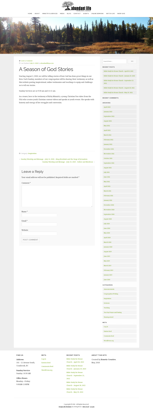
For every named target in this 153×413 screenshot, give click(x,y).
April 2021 (107, 186)
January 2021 (108, 200)
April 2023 (107, 107)
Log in (106, 327)
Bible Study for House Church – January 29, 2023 (119, 76)
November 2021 (109, 154)
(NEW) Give (121, 13)
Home (30, 13)
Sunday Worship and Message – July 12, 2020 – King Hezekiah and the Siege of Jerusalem (54, 159)
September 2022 (109, 116)
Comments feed (109, 336)
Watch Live (110, 13)
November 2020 (109, 210)
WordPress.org (109, 341)
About (37, 13)
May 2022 (107, 126)
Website (25, 230)
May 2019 (107, 261)
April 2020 (107, 237)
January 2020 (108, 247)
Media (62, 13)
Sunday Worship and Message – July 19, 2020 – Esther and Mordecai (67, 162)
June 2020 (107, 228)
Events (86, 13)
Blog (69, 13)
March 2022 (107, 135)
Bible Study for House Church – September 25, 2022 (75, 375)
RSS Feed (86, 407)
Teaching (107, 308)
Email (25, 221)
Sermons (107, 303)
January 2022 (108, 144)
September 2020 (109, 214)
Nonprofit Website (65, 407)
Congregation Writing (111, 294)
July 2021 (107, 172)
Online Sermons (97, 13)
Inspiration (32, 153)
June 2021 (107, 177)
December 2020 (109, 205)
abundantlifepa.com (47, 63)
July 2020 (107, 224)
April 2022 (107, 130)
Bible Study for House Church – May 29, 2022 (118, 92)
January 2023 (108, 112)
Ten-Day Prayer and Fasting (113, 312)
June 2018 (107, 280)
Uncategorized (108, 317)
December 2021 (109, 149)
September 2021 (109, 163)
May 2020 (107, 233)
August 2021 (108, 168)
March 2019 (107, 265)
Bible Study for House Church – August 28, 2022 (119, 88)
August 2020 (108, 219)
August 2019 (108, 251)
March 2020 (107, 242)
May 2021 (107, 182)
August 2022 (108, 121)
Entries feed (108, 331)
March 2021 (107, 191)
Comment (26, 183)
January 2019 (108, 275)
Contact (77, 13)
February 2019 (108, 270)
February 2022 (108, 140)
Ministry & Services (50, 13)
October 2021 (108, 158)
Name (25, 211)
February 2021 (108, 196)
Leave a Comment (26, 61)
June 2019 (107, 256)
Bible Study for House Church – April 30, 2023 (118, 71)
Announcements (109, 289)
